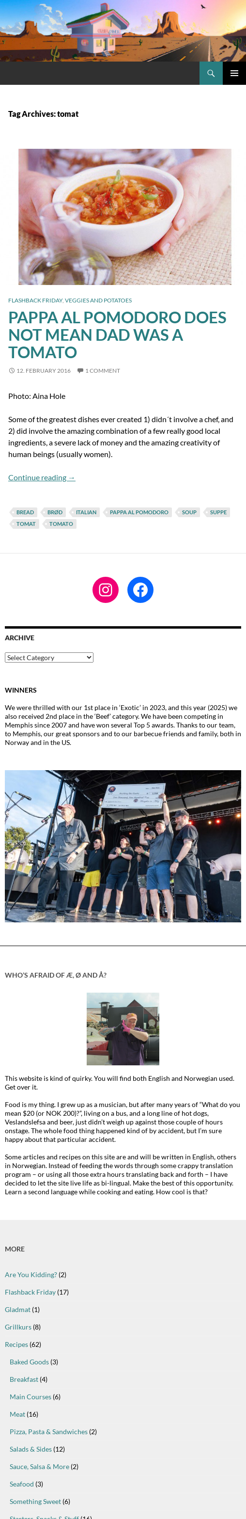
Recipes (16, 1344)
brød (54, 512)
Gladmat (18, 1309)
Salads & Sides (31, 1449)
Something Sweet (35, 1501)
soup (189, 512)
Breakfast (24, 1379)
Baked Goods (29, 1362)
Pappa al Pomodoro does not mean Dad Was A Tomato (117, 334)
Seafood (22, 1484)
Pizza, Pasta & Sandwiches (49, 1431)
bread (25, 512)
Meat (17, 1414)
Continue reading (42, 477)
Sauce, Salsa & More (39, 1466)
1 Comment (102, 370)
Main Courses (30, 1396)
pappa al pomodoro (139, 512)
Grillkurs (18, 1327)
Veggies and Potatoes (98, 300)
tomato (61, 524)
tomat (26, 524)
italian (86, 512)
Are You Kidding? (31, 1274)
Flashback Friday (35, 300)
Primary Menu (234, 73)
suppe (218, 512)
